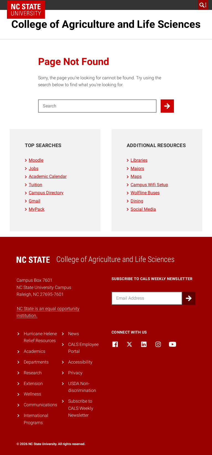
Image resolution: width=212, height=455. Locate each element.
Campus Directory (46, 192)
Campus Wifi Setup (149, 184)
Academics (34, 351)
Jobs (33, 168)
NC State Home (26, 9)
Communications (40, 404)
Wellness (32, 394)
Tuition (35, 184)
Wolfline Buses (145, 192)
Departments (36, 362)
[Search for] (97, 106)
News (73, 333)
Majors (137, 168)
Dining (137, 201)
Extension (33, 383)
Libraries (139, 160)
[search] (203, 5)
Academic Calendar (48, 176)
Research (33, 372)
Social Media (143, 209)
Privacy (75, 372)
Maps (136, 176)
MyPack (36, 209)
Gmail (34, 201)
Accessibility (80, 362)
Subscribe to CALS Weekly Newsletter (80, 408)
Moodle (36, 160)
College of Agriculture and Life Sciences (106, 24)
